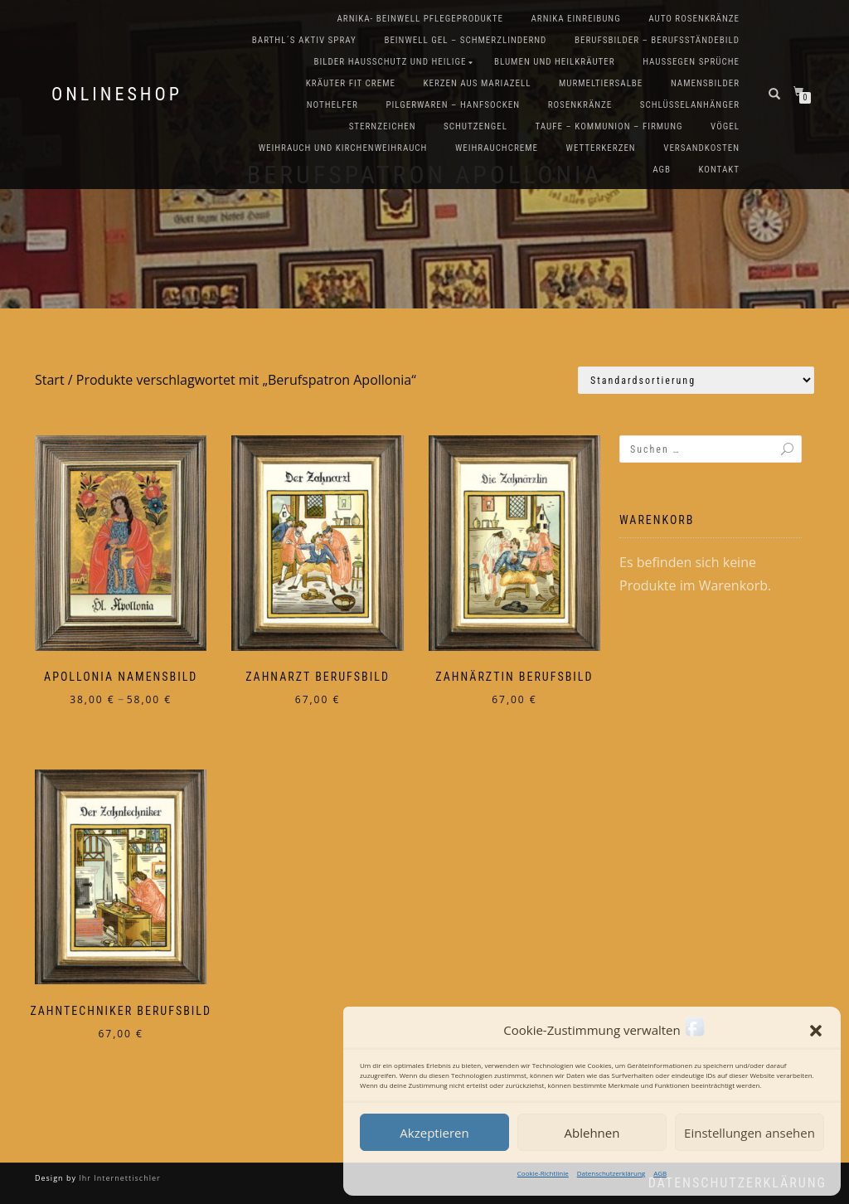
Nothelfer (332, 105)
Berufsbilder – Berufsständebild (657, 40)
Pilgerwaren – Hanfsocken (453, 105)
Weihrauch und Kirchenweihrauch (343, 148)
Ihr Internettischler (118, 1177)
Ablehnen (592, 1132)
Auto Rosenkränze (694, 18)
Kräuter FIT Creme (350, 83)
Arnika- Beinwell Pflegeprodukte (419, 18)
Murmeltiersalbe (601, 83)
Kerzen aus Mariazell (477, 83)
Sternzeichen (382, 126)
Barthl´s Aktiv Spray (304, 40)
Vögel (725, 126)
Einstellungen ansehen (749, 1132)
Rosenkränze (580, 105)
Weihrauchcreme (496, 148)
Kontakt (719, 169)
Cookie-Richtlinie (543, 1172)
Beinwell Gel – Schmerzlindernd (465, 40)
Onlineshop (116, 94)
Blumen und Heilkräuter (554, 61)
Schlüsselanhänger (690, 105)
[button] (816, 1030)
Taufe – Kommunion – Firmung (608, 126)
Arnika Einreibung (575, 18)
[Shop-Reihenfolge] (696, 380)
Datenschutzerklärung (611, 1172)
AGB (660, 1172)
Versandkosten (701, 148)
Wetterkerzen (601, 148)
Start (50, 380)
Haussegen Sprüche (691, 61)
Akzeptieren (434, 1132)
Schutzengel (475, 126)
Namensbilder (705, 83)
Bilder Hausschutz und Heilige (390, 61)
